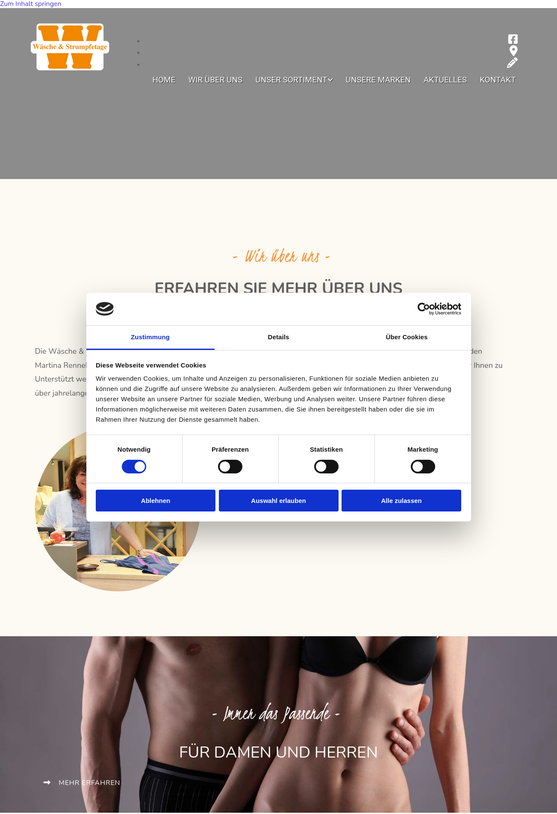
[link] (294, 82)
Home (163, 80)
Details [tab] (278, 337)
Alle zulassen (401, 500)
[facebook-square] (513, 41)
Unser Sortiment (291, 80)
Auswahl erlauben (278, 500)
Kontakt (498, 80)
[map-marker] (514, 52)
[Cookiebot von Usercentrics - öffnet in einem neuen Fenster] (423, 309)
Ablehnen (155, 500)
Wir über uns (215, 80)
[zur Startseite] (70, 71)
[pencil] (512, 64)
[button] (82, 783)
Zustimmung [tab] (150, 337)
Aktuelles (445, 80)
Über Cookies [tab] (407, 337)
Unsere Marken (378, 80)
